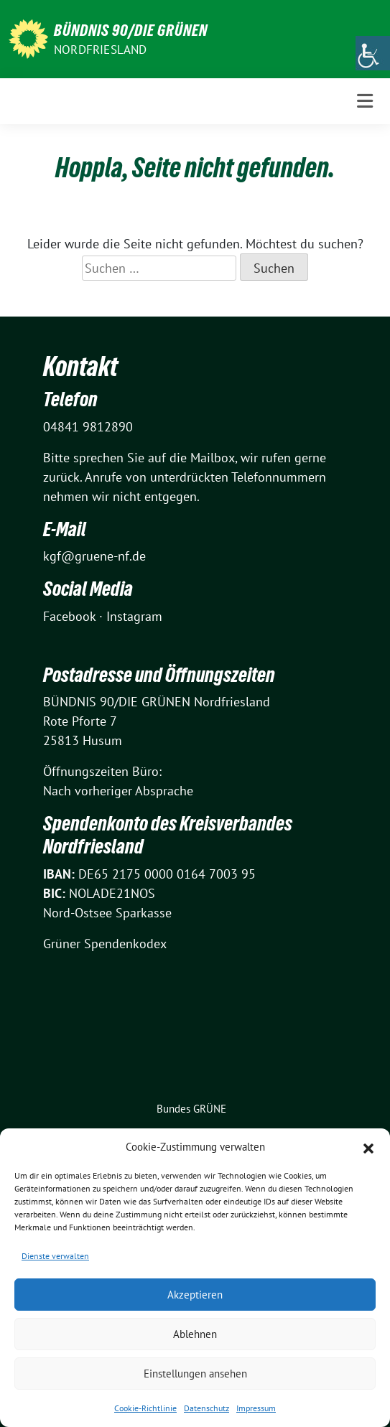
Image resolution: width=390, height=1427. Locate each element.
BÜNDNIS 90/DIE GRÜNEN (131, 30)
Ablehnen (195, 1334)
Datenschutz (206, 1408)
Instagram (134, 616)
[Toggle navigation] (364, 101)
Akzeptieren (195, 1294)
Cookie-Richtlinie (145, 1408)
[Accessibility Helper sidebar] (373, 53)
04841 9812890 (88, 426)
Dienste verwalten (55, 1255)
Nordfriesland (100, 49)
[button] (368, 1147)
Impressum (256, 1408)
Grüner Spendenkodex (105, 943)
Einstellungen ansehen (195, 1373)
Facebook (69, 616)
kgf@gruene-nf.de (94, 556)
